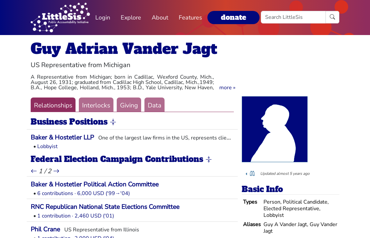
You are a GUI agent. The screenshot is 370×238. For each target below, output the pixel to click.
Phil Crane (45, 229)
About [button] (160, 17)
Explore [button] (131, 17)
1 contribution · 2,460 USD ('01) (75, 215)
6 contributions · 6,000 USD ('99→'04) (83, 193)
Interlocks (96, 105)
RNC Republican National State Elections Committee (105, 207)
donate (233, 17)
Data (154, 105)
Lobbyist (47, 146)
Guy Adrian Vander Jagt (124, 49)
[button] (227, 87)
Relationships (53, 105)
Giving (129, 105)
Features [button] (190, 17)
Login (102, 17)
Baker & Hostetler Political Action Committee (95, 184)
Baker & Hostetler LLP (62, 137)
